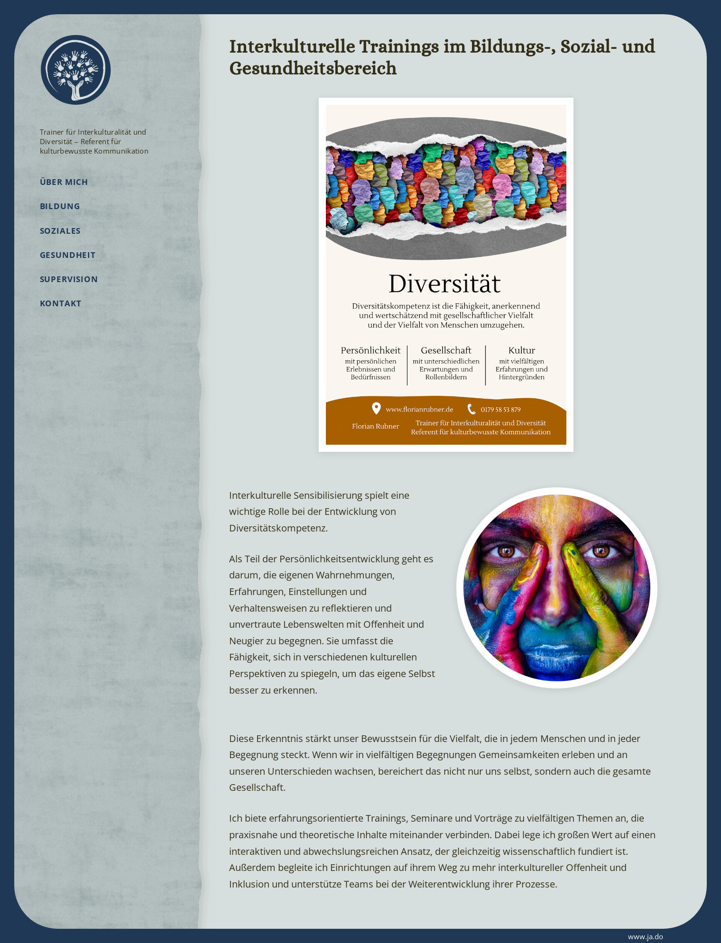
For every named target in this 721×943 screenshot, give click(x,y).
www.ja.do (631, 936)
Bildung (60, 218)
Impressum (78, 936)
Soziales (60, 242)
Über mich (64, 194)
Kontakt (61, 315)
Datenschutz (131, 936)
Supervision (69, 291)
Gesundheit (68, 267)
